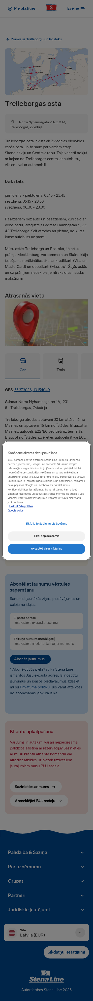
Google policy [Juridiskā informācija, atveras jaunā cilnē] (16, 510)
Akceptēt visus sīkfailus (46, 548)
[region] (46, 500)
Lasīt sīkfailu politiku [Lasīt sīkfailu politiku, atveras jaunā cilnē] (21, 506)
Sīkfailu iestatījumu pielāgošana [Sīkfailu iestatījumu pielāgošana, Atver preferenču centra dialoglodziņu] (46, 523)
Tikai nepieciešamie (47, 536)
